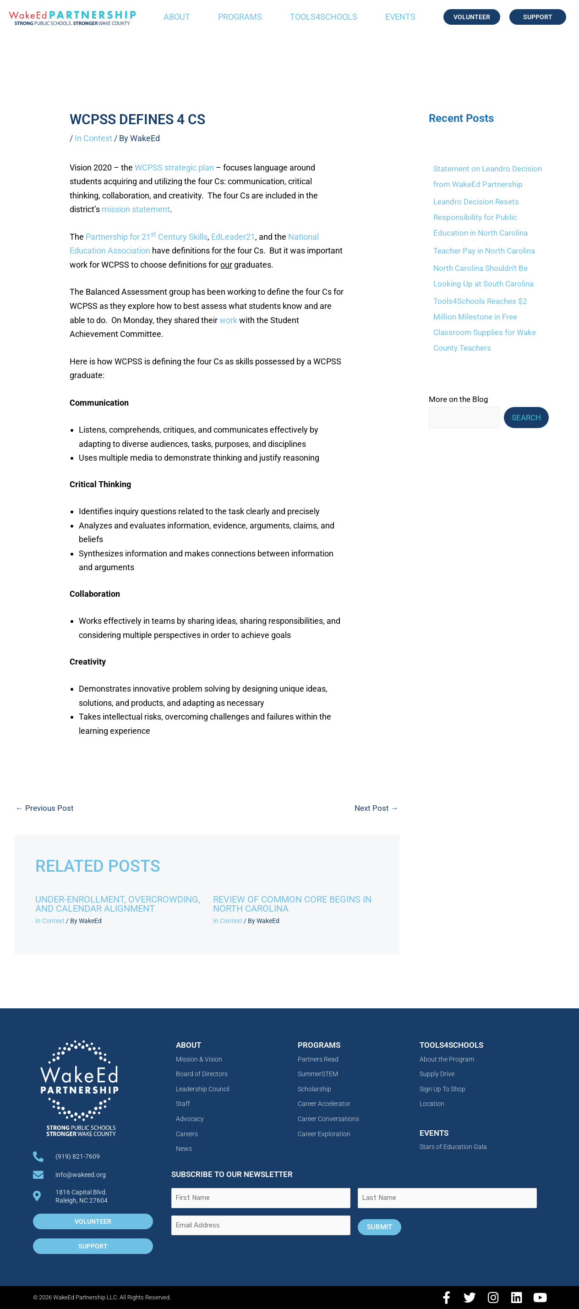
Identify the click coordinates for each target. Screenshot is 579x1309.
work (228, 320)
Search (526, 417)
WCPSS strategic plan (174, 167)
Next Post (377, 808)
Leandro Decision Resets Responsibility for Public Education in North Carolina (480, 217)
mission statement (136, 209)
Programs (240, 17)
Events (400, 17)
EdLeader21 (233, 237)
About (177, 17)
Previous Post (45, 808)
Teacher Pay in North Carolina (484, 250)
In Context (93, 138)
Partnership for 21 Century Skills (147, 237)
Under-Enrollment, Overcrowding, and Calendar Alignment (117, 904)
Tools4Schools (323, 17)
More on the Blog (458, 399)
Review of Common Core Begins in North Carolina (292, 904)
